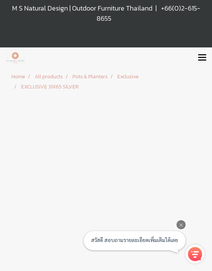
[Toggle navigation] (202, 58)
